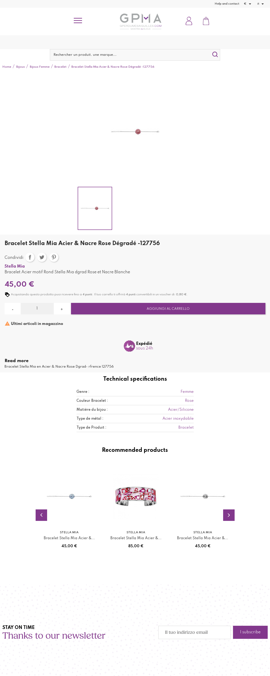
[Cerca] (135, 55)
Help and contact (227, 3)
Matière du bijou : (92, 410)
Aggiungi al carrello (168, 309)
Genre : (83, 392)
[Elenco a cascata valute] (248, 4)
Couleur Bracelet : (92, 401)
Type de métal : (90, 419)
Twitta (41, 257)
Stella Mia (15, 266)
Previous (41, 515)
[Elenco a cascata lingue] (261, 4)
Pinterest (53, 257)
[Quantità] (37, 308)
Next (229, 515)
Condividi (29, 257)
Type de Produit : (91, 428)
